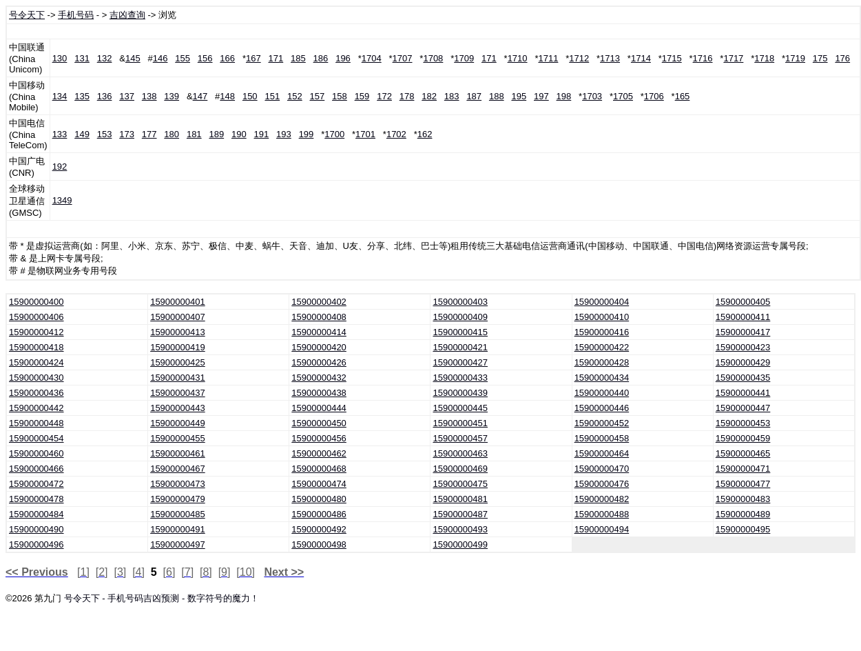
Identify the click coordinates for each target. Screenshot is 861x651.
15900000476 (602, 484)
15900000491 (177, 529)
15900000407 (177, 317)
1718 (764, 58)
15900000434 (602, 377)
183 (451, 96)
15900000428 (602, 362)
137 (126, 96)
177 (149, 134)
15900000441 (743, 393)
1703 (592, 96)
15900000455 (177, 438)
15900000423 (743, 347)
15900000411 (743, 317)
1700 (334, 134)
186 (321, 58)
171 (276, 58)
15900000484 (36, 514)
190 (239, 134)
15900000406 (36, 317)
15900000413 (177, 332)
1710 (518, 58)
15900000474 (318, 484)
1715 (672, 58)
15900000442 (36, 408)
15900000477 (743, 484)
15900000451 (460, 423)
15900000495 (743, 529)
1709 (464, 58)
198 (564, 96)
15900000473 (177, 484)
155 (182, 58)
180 (171, 134)
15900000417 (743, 332)
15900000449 (177, 423)
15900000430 (36, 377)
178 (407, 96)
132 (104, 58)
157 (317, 96)
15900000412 (36, 332)
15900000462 (318, 453)
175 (820, 58)
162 (425, 134)
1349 (62, 200)
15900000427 (460, 362)
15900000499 (460, 544)
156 (205, 58)
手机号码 (76, 15)
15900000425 (177, 362)
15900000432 (318, 377)
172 (384, 96)
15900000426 (318, 362)
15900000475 (460, 484)
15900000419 (177, 347)
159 (362, 96)
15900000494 (602, 529)
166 (227, 58)
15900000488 (602, 514)
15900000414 (318, 332)
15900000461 (177, 453)
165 (682, 96)
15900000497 (177, 544)
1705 (623, 96)
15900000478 (36, 499)
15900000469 (460, 468)
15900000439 (460, 393)
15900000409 (460, 317)
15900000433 (460, 377)
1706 (654, 96)
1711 (548, 58)
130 (60, 58)
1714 (641, 58)
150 (250, 96)
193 (283, 134)
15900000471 (743, 468)
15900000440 (602, 393)
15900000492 (318, 529)
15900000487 (460, 514)
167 (253, 58)
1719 (795, 58)
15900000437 (177, 393)
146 (160, 58)
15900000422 (602, 347)
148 (227, 96)
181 (194, 134)
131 (82, 58)
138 (149, 96)
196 (343, 58)
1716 (703, 58)
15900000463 (460, 453)
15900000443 (177, 408)
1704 (372, 58)
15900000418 (36, 347)
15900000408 (318, 317)
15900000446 (602, 408)
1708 (433, 58)
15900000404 (602, 302)
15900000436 (36, 393)
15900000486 (318, 514)
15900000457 (460, 438)
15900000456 (318, 438)
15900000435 (743, 377)
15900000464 (602, 453)
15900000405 (743, 302)
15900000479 (177, 499)
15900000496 (36, 544)
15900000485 (177, 514)
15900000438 (318, 393)
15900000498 (318, 544)
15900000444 (318, 408)
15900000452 (602, 423)
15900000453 (743, 423)
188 (496, 96)
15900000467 (177, 468)
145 (133, 58)
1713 (610, 58)
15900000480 (318, 499)
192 (60, 166)
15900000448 (36, 423)
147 (200, 96)
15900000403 (460, 302)
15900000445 (460, 408)
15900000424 (36, 362)
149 (82, 134)
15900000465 (743, 453)
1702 (396, 134)
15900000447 (743, 408)
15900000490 (36, 529)
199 (306, 134)
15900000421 (460, 347)
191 (261, 134)
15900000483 (743, 499)
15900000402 (318, 302)
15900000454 (36, 438)
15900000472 (36, 484)
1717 (733, 58)
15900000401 (177, 302)
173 (126, 134)
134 (60, 96)
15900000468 (318, 468)
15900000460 (36, 453)
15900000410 (602, 317)
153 (104, 134)
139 (171, 96)
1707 (403, 58)
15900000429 (743, 362)
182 (429, 96)
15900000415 (460, 332)
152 (294, 96)
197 (541, 96)
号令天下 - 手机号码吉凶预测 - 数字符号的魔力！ (161, 598)
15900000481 (460, 499)
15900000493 (460, 529)
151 (272, 96)
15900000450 (318, 423)
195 (518, 96)
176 (842, 58)
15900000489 (743, 514)
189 (216, 134)
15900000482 (602, 499)
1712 (579, 58)
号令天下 (27, 15)
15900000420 (318, 347)
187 (473, 96)
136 (104, 96)
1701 (365, 134)
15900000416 (602, 332)
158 (339, 96)
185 (298, 58)
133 (60, 134)
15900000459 (743, 438)
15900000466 (36, 468)
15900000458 (602, 438)
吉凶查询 (127, 15)
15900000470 (602, 468)
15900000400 (36, 302)
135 (82, 96)
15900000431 (177, 377)
